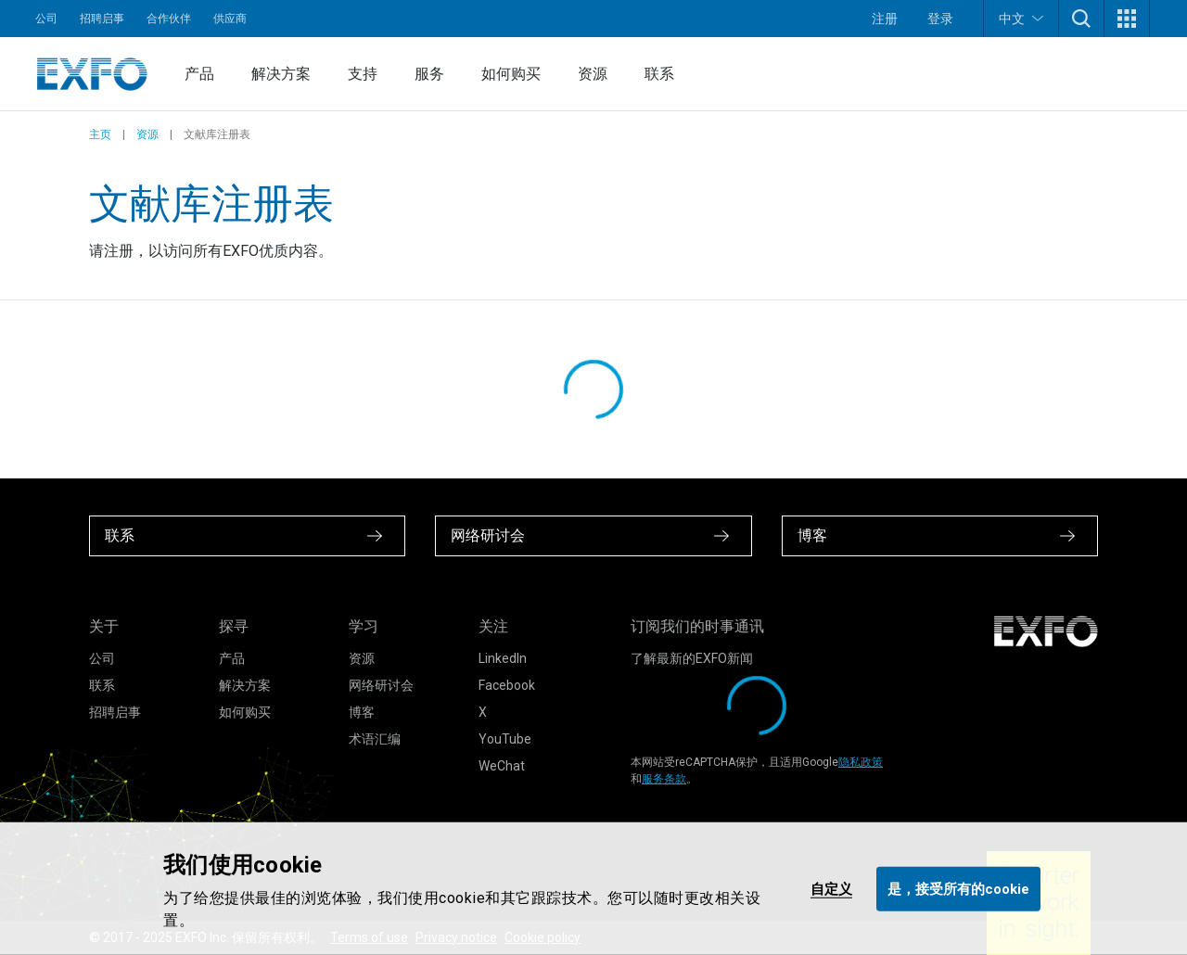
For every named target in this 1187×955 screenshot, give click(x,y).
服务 (429, 74)
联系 (659, 74)
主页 (100, 134)
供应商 (230, 18)
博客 (362, 712)
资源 (592, 74)
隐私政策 (860, 762)
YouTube (505, 739)
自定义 (831, 888)
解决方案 (281, 74)
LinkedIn (503, 658)
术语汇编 (375, 739)
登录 (940, 18)
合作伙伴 (169, 18)
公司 (46, 18)
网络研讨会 (381, 685)
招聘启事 (102, 18)
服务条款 (664, 778)
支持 (362, 74)
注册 (885, 18)
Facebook (507, 685)
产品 (199, 74)
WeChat (502, 765)
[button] (1081, 18)
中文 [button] (1021, 18)
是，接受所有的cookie (958, 888)
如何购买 (511, 74)
